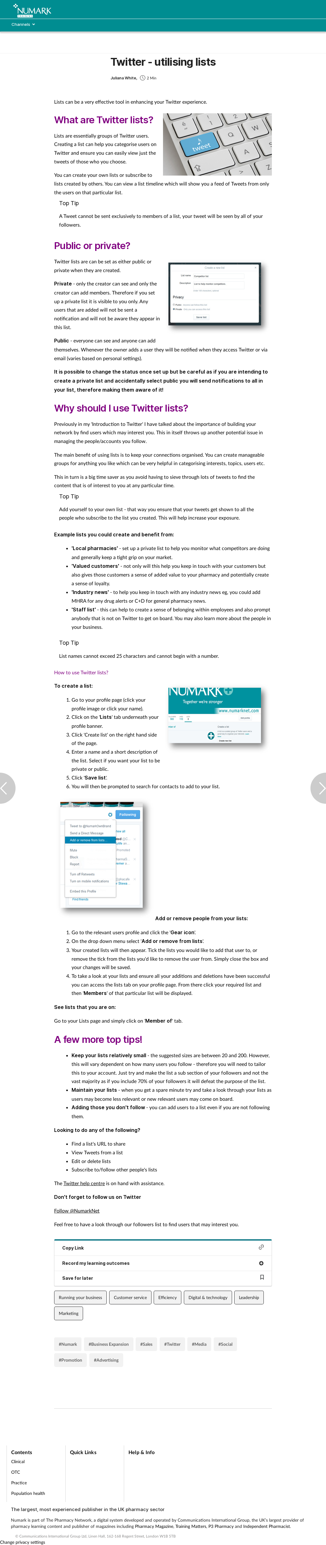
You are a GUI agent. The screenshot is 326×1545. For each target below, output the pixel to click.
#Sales (146, 1344)
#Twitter (172, 1344)
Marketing (68, 1313)
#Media (199, 1344)
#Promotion (70, 1360)
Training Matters (190, 1526)
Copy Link (163, 1248)
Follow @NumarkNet (77, 1210)
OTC (15, 1472)
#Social (225, 1344)
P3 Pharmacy (221, 1526)
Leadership (249, 1297)
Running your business (80, 1297)
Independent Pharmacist (266, 1526)
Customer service (130, 1297)
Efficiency (167, 1297)
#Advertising (106, 1360)
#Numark (68, 1344)
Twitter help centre (84, 1183)
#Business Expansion (109, 1344)
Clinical (18, 1461)
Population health (28, 1493)
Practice (19, 1482)
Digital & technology (208, 1297)
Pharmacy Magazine (154, 1526)
